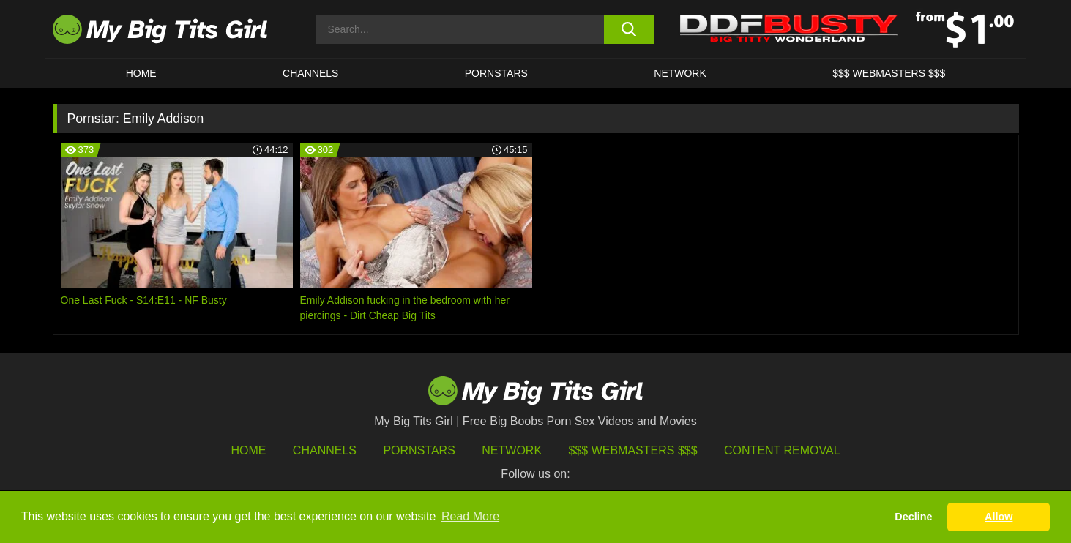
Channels (325, 450)
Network (680, 73)
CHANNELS (310, 73)
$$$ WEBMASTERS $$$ (888, 73)
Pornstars (496, 73)
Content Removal (782, 450)
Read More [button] (470, 516)
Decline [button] (913, 517)
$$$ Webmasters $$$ (633, 450)
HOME (141, 73)
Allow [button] (998, 517)
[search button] (629, 29)
